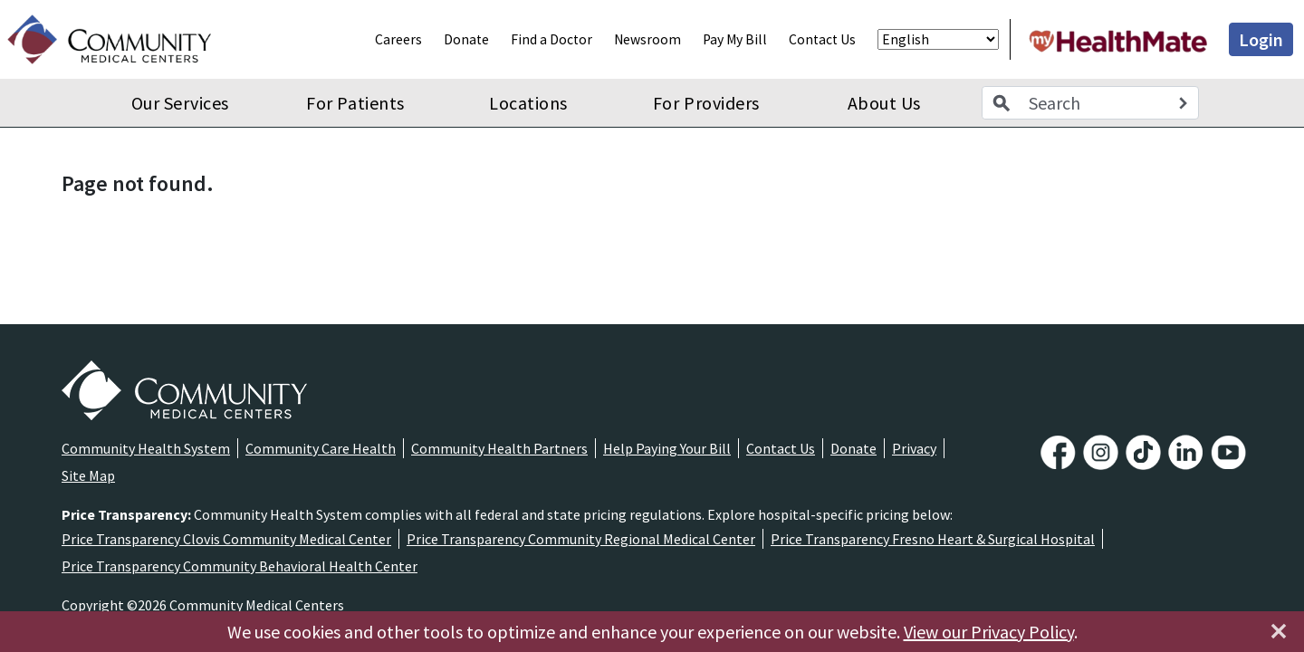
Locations (528, 102)
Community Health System (146, 448)
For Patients (355, 102)
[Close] (1278, 631)
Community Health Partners (499, 448)
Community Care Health (320, 448)
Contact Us (822, 39)
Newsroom (647, 39)
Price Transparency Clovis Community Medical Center (226, 539)
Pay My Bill (735, 39)
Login (1261, 39)
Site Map (88, 475)
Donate (466, 39)
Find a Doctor (551, 39)
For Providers (706, 102)
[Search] (1182, 103)
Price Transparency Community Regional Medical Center (581, 539)
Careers (398, 39)
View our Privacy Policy (989, 631)
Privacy (914, 448)
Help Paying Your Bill (667, 448)
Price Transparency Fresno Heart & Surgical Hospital (933, 539)
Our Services (180, 102)
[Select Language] (938, 39)
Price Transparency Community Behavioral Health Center (239, 566)
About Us (884, 102)
